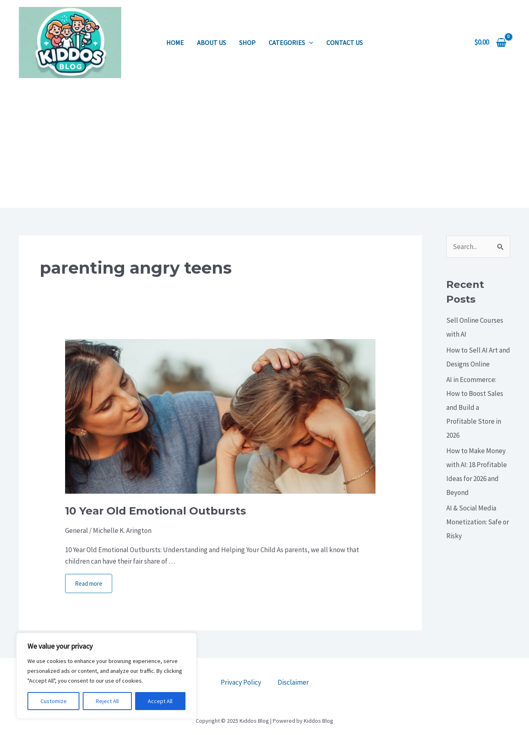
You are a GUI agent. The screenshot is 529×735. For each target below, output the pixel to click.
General (76, 530)
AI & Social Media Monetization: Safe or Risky (477, 521)
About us (211, 42)
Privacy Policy (241, 682)
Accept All (160, 701)
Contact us (344, 42)
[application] (309, 42)
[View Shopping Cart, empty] (490, 42)
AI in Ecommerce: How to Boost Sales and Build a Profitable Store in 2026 (474, 407)
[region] (106, 676)
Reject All (107, 701)
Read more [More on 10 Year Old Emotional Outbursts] (88, 583)
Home (175, 42)
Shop (247, 42)
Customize (54, 701)
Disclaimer (293, 682)
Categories (291, 42)
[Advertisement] (264, 146)
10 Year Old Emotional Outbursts (155, 510)
